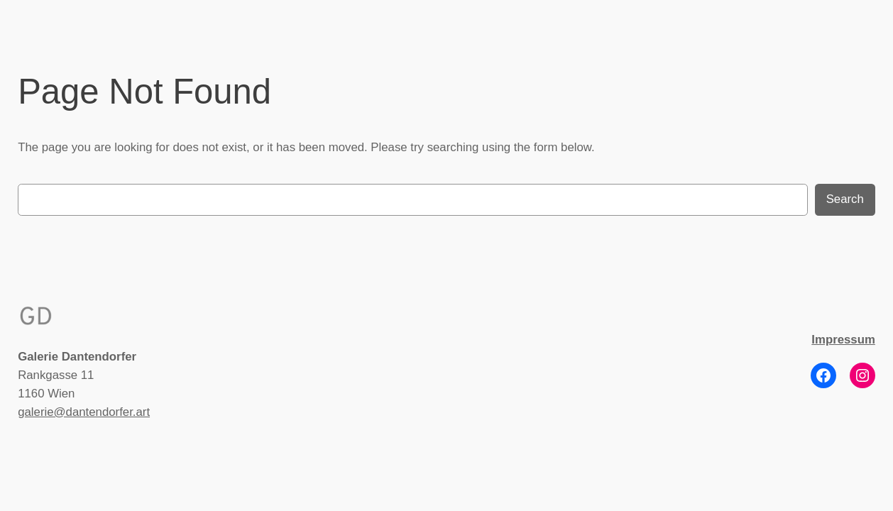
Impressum (843, 339)
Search (845, 199)
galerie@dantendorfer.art (84, 412)
